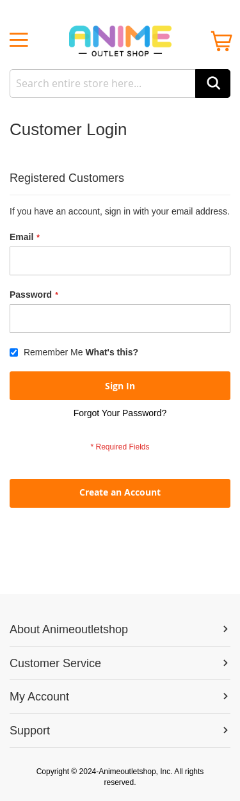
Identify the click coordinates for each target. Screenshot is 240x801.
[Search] (212, 83)
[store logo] (120, 41)
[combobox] (120, 83)
